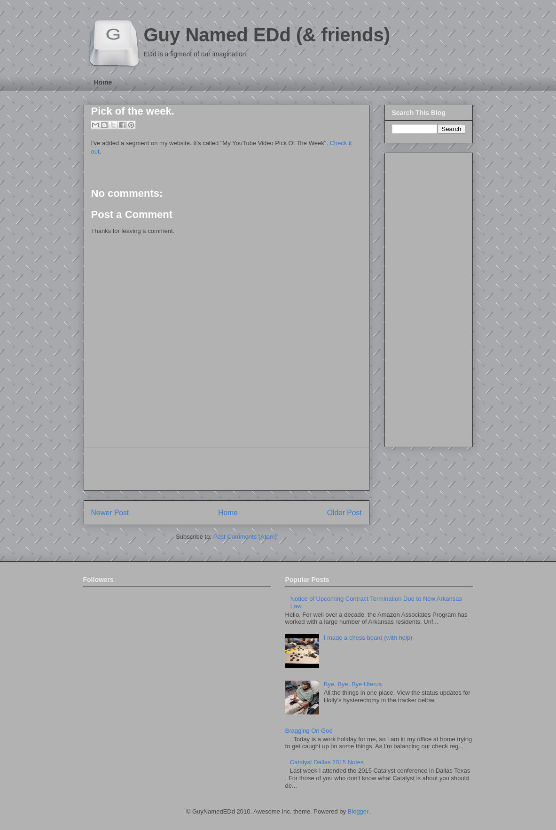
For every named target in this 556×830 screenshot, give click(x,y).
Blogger (358, 811)
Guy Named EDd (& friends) (267, 34)
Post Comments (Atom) (245, 536)
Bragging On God (309, 730)
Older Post (344, 513)
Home (103, 82)
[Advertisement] (227, 469)
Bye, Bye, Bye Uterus (353, 684)
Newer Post (110, 513)
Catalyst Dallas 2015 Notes (327, 762)
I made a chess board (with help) (368, 637)
